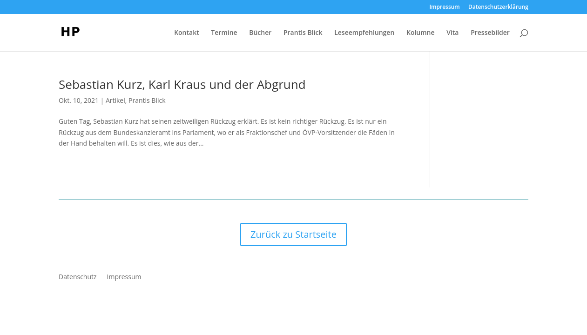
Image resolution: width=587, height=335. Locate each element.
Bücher (260, 33)
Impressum (444, 7)
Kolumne (420, 33)
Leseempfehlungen (364, 33)
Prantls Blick (303, 33)
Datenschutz (77, 277)
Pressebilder (490, 33)
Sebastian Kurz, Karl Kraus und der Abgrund (182, 84)
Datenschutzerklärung (498, 7)
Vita (452, 33)
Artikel (115, 100)
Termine (224, 33)
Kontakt (186, 33)
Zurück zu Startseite (293, 234)
